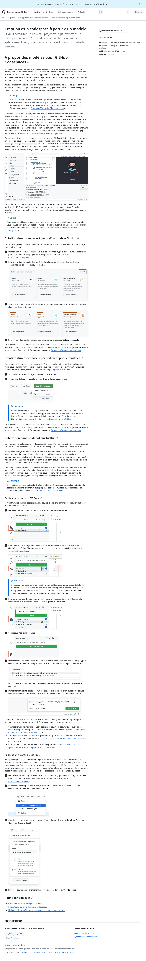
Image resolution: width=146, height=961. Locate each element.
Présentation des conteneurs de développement (41, 133)
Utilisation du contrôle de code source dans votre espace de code (36, 910)
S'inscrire (138, 12)
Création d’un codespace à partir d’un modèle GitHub (42, 238)
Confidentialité (34, 952)
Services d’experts (61, 952)
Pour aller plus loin (19, 898)
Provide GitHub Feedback (85, 933)
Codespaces (10, 18)
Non (19, 934)
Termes (24, 952)
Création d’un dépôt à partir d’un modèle (52, 369)
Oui (9, 934)
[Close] (139, 3)
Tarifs (50, 952)
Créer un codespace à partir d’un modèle (66, 18)
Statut (44, 952)
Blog (71, 952)
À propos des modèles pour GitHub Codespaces (36, 59)
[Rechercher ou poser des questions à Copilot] (80, 12)
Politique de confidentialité (13, 938)
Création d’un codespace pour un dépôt (52, 419)
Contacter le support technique (87, 936)
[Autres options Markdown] (125, 31)
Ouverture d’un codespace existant (66, 350)
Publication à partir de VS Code (23, 498)
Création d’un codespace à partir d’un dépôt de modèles (44, 358)
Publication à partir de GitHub (23, 754)
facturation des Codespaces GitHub (48, 490)
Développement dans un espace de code (32, 18)
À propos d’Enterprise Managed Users (47, 108)
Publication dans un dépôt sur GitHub (31, 438)
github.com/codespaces (18, 257)
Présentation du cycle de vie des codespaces (27, 907)
